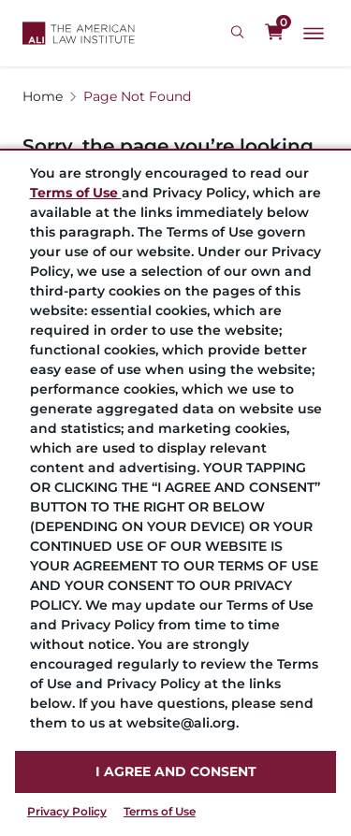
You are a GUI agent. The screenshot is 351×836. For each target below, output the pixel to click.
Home (42, 96)
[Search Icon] (240, 33)
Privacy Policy (67, 811)
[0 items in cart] (274, 32)
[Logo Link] (78, 33)
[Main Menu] (314, 34)
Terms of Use (160, 811)
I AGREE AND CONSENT (175, 771)
